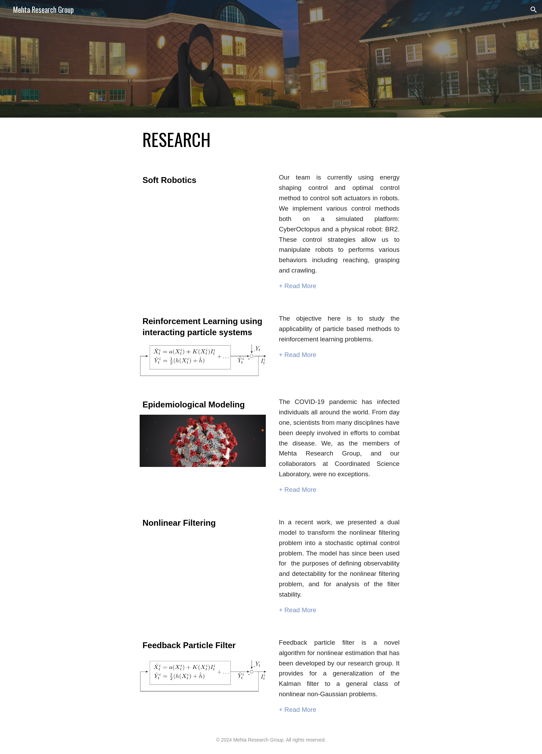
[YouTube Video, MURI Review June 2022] (203, 241)
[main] (271, 139)
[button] (533, 9)
